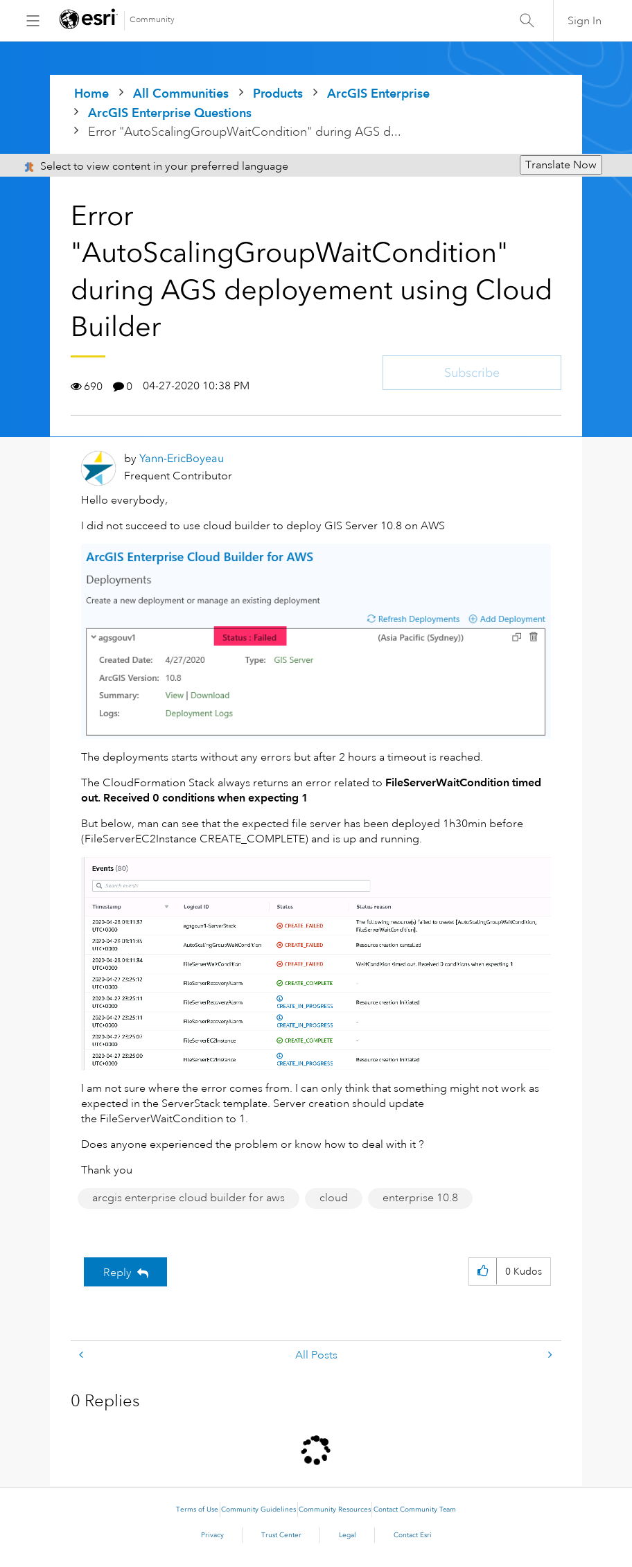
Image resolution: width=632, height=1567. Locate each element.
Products (278, 93)
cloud (333, 1198)
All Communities (181, 93)
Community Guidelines (258, 1509)
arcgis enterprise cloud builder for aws (188, 1198)
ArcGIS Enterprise (378, 93)
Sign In (585, 21)
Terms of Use (197, 1509)
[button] (482, 1271)
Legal (347, 1535)
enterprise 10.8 (420, 1198)
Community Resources (335, 1509)
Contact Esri (413, 1535)
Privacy (212, 1535)
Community (152, 20)
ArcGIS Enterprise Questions (170, 112)
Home (91, 93)
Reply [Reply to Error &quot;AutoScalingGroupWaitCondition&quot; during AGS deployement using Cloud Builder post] (117, 1273)
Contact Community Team (415, 1509)
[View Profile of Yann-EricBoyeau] (181, 458)
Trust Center (281, 1535)
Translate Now (561, 165)
